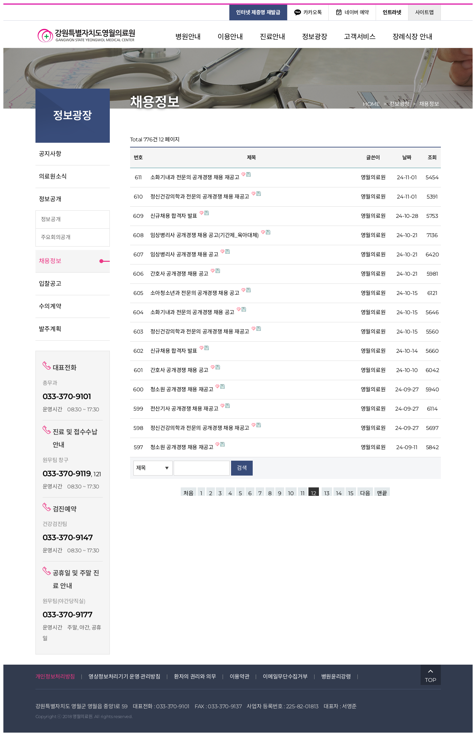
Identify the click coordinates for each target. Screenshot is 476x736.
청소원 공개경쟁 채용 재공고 (182, 389)
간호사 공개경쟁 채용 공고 (180, 274)
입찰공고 (50, 284)
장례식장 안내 (412, 36)
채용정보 (50, 261)
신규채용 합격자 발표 (174, 216)
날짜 (406, 157)
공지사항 (50, 154)
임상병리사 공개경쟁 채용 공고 (185, 254)
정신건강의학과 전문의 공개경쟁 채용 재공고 (200, 196)
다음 (365, 493)
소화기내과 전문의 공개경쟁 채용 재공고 (195, 177)
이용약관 (240, 676)
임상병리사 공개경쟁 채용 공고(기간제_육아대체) (205, 235)
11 (303, 493)
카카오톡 (308, 12)
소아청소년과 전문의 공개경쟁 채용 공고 (195, 293)
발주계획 (50, 329)
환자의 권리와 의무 (195, 676)
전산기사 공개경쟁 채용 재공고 (185, 409)
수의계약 (50, 306)
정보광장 (314, 36)
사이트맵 (424, 12)
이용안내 (230, 36)
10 (291, 493)
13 (326, 493)
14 (339, 493)
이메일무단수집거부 (285, 676)
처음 (188, 493)
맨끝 (382, 493)
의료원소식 (53, 176)
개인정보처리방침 (55, 676)
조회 (432, 157)
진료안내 (272, 36)
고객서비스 (359, 36)
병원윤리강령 (336, 676)
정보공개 (50, 199)
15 (350, 493)
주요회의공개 (56, 237)
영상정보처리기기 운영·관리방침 (124, 676)
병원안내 (188, 36)
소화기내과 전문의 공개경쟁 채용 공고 (193, 312)
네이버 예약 (352, 12)
